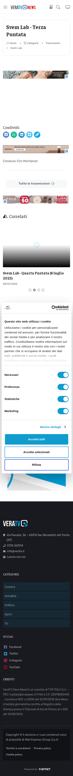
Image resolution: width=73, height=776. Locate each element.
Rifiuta (36, 464)
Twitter (10, 654)
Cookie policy (14, 754)
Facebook (12, 647)
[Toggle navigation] (5, 7)
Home (11, 43)
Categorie (31, 43)
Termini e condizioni (18, 748)
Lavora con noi (14, 557)
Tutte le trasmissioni (37, 183)
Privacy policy (42, 748)
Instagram (12, 660)
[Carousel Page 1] (30, 290)
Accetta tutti (36, 439)
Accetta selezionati (36, 452)
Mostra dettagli (50, 427)
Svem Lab (16, 48)
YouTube (11, 667)
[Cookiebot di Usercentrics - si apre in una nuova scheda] (52, 307)
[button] (61, 7)
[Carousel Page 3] (38, 290)
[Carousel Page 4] (43, 290)
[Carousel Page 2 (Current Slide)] (34, 290)
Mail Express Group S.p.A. (42, 739)
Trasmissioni (53, 43)
